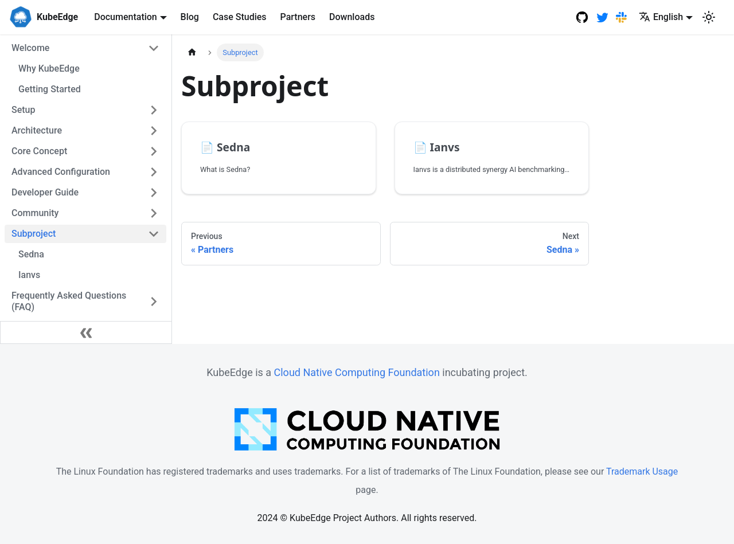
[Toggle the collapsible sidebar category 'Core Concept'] (153, 151)
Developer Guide (45, 192)
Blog (190, 16)
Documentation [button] (125, 16)
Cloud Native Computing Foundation (357, 372)
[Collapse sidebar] (86, 332)
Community (34, 213)
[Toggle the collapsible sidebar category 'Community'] (153, 213)
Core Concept (39, 151)
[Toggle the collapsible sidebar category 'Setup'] (153, 110)
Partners (298, 16)
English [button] (661, 16)
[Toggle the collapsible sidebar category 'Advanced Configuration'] (153, 172)
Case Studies (240, 16)
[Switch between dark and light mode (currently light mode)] (709, 17)
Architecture (36, 130)
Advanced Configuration (60, 171)
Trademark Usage (642, 471)
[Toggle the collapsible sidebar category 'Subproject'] (153, 234)
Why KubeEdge (49, 68)
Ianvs (29, 274)
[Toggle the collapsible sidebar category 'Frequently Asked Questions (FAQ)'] (153, 301)
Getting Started (49, 89)
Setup (23, 109)
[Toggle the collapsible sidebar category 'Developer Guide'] (153, 192)
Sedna (31, 254)
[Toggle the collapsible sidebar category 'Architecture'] (153, 131)
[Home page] (192, 52)
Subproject (33, 233)
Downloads (351, 16)
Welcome (30, 47)
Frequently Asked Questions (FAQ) (68, 301)
